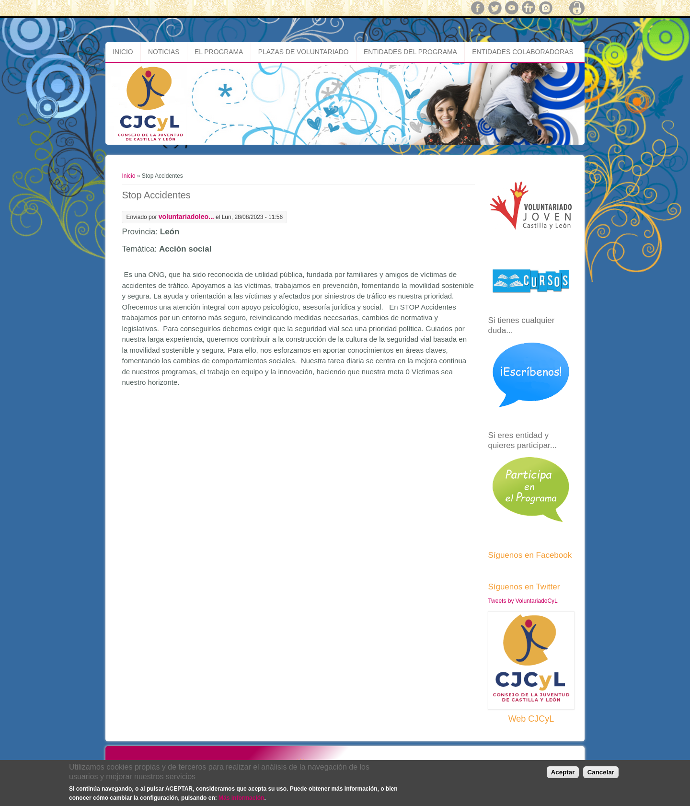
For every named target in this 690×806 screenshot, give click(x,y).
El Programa (219, 52)
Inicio (123, 52)
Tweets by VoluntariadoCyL (522, 601)
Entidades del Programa (410, 52)
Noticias (164, 52)
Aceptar (563, 772)
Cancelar (600, 772)
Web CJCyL (531, 719)
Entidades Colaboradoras (523, 52)
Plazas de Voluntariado (303, 52)
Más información (241, 798)
